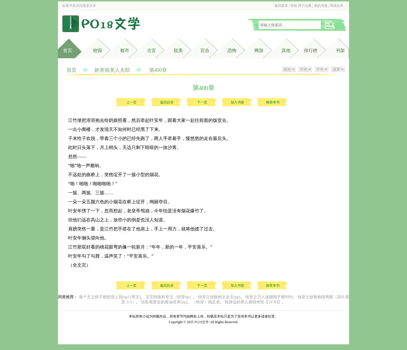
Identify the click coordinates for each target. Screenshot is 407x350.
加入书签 (237, 102)
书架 (340, 50)
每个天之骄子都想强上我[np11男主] (110, 297)
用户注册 (304, 6)
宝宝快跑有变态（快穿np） (169, 297)
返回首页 (281, 6)
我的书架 (321, 6)
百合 (204, 50)
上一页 (131, 102)
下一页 (202, 102)
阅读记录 (336, 6)
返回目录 (167, 102)
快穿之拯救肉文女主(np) (219, 297)
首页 (67, 50)
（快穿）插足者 (206, 302)
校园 (97, 50)
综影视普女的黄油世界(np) (164, 302)
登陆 (293, 6)
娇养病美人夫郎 (112, 70)
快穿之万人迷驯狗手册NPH (269, 297)
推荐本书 (273, 102)
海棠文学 (89, 6)
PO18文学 (201, 322)
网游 (258, 50)
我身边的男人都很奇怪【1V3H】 (253, 302)
